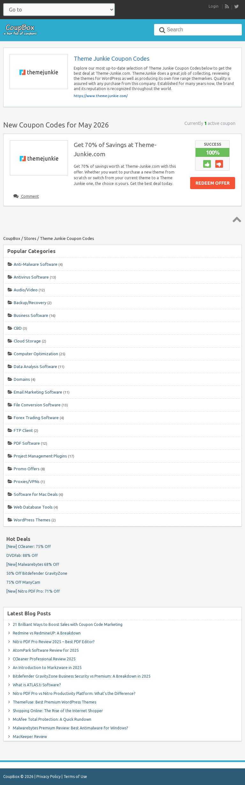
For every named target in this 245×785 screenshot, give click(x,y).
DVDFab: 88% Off (22, 555)
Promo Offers (27, 468)
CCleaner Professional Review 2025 (44, 659)
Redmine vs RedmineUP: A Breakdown (47, 633)
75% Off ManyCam (23, 582)
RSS (227, 7)
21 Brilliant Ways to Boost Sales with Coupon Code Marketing (67, 624)
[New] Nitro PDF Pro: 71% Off (33, 591)
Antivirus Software (31, 277)
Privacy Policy (48, 776)
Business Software (31, 315)
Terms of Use (75, 776)
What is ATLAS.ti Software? (37, 685)
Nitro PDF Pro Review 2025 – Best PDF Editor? (53, 642)
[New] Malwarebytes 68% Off (32, 564)
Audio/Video (26, 290)
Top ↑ (235, 219)
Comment (29, 196)
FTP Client (23, 430)
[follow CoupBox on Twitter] (236, 6)
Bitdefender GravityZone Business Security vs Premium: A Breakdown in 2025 (82, 676)
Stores (30, 238)
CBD (18, 328)
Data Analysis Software (35, 366)
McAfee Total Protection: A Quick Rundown (52, 719)
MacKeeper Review (30, 737)
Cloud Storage (27, 341)
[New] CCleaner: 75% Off (28, 546)
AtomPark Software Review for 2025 (46, 650)
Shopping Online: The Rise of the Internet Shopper (58, 711)
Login (214, 6)
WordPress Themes (32, 520)
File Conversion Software (37, 405)
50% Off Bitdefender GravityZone (36, 573)
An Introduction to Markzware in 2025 (47, 668)
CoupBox (11, 238)
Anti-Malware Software (35, 264)
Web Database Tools (33, 507)
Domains (22, 379)
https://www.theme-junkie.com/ (101, 96)
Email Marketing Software (38, 392)
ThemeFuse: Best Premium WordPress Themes (54, 702)
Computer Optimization (36, 353)
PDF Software (27, 443)
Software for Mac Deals (36, 494)
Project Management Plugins (40, 456)
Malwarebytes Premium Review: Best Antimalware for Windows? (70, 728)
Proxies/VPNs (27, 481)
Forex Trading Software (36, 417)
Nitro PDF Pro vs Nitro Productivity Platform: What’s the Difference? (74, 693)
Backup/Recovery (30, 302)
